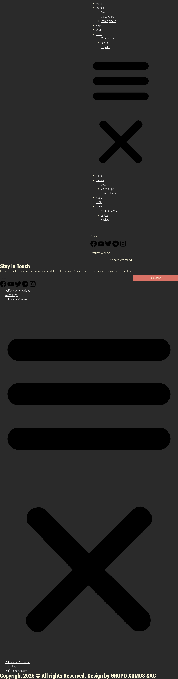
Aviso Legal (11, 295)
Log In (104, 43)
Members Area (109, 38)
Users (99, 34)
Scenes (100, 8)
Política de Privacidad (17, 290)
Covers (105, 12)
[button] (120, 111)
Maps (99, 25)
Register (105, 47)
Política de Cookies (16, 299)
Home (99, 3)
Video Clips (107, 16)
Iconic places (108, 21)
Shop (99, 30)
